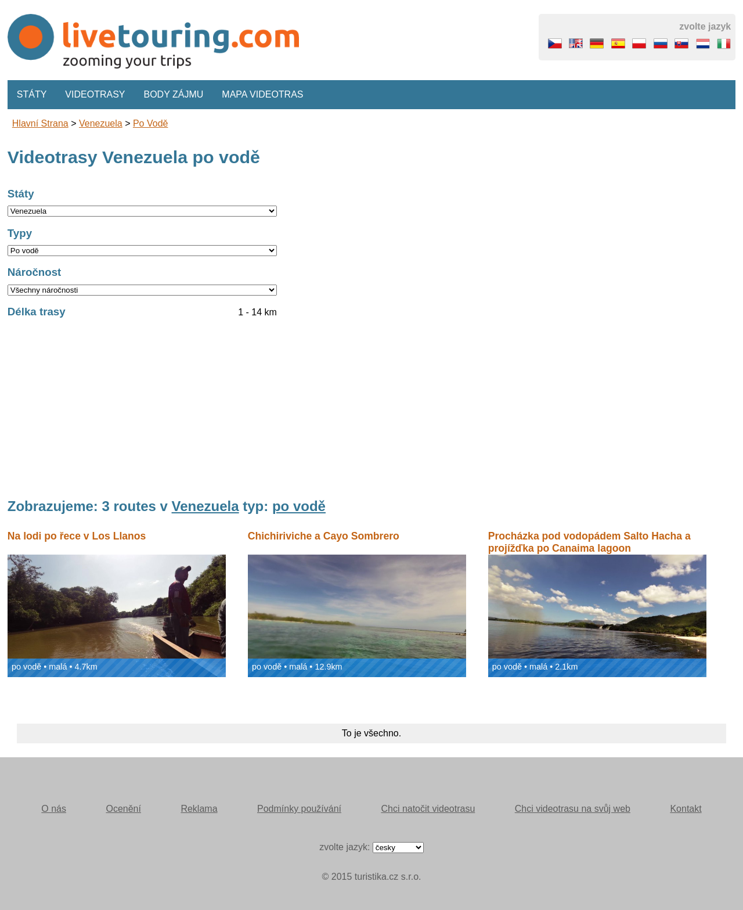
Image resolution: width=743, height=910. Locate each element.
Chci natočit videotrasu (428, 809)
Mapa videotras (262, 94)
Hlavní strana (40, 123)
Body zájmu (174, 94)
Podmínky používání (299, 809)
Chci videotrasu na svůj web (572, 809)
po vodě (150, 123)
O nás (53, 809)
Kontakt (685, 809)
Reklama (199, 809)
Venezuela (100, 123)
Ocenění (123, 809)
